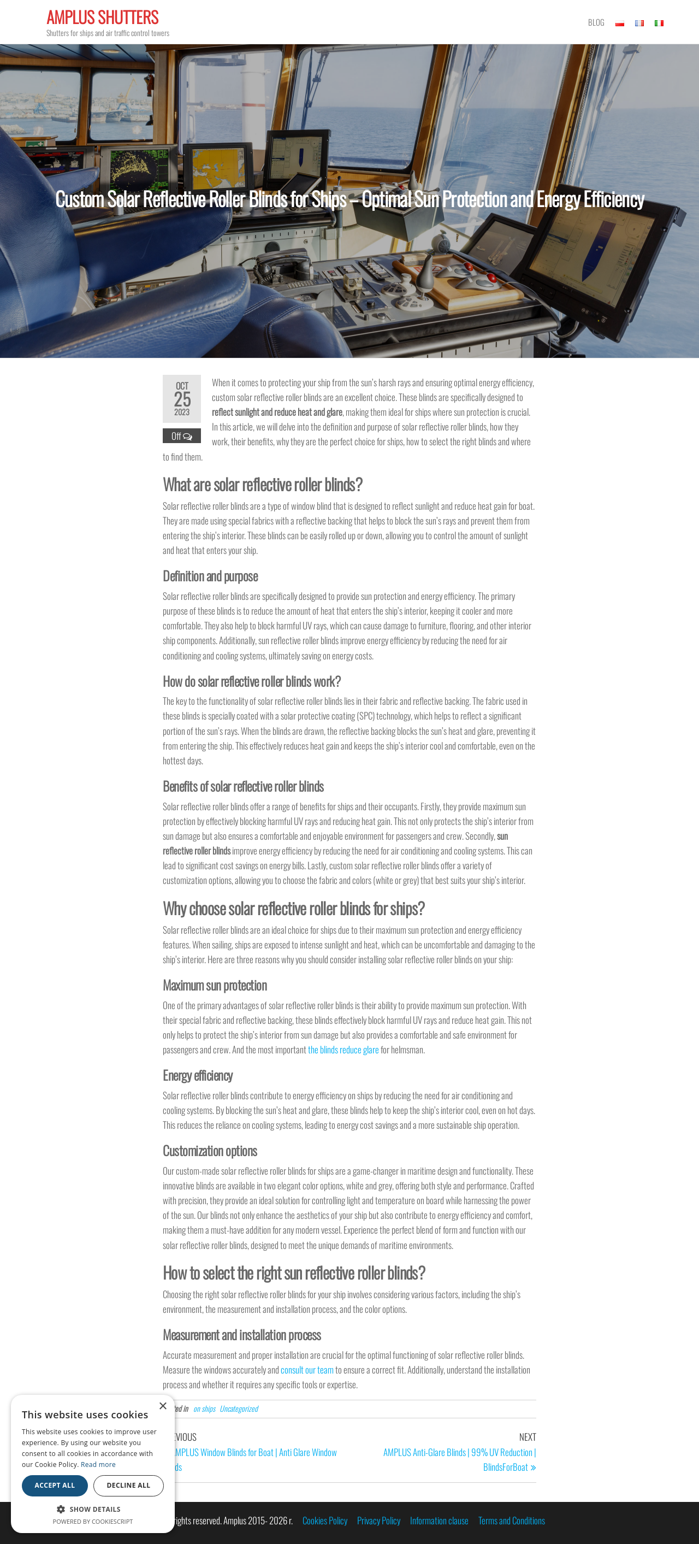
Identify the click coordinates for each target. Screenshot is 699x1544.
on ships (204, 1408)
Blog (596, 22)
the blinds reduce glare (343, 1049)
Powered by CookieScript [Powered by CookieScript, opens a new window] (93, 1521)
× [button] (162, 1406)
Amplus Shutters (102, 16)
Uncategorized (239, 1408)
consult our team (307, 1369)
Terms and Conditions (511, 1520)
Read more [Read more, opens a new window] (98, 1464)
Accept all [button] (55, 1485)
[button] (93, 1509)
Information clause (439, 1520)
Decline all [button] (129, 1485)
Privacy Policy (378, 1520)
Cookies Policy (325, 1520)
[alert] (93, 1464)
